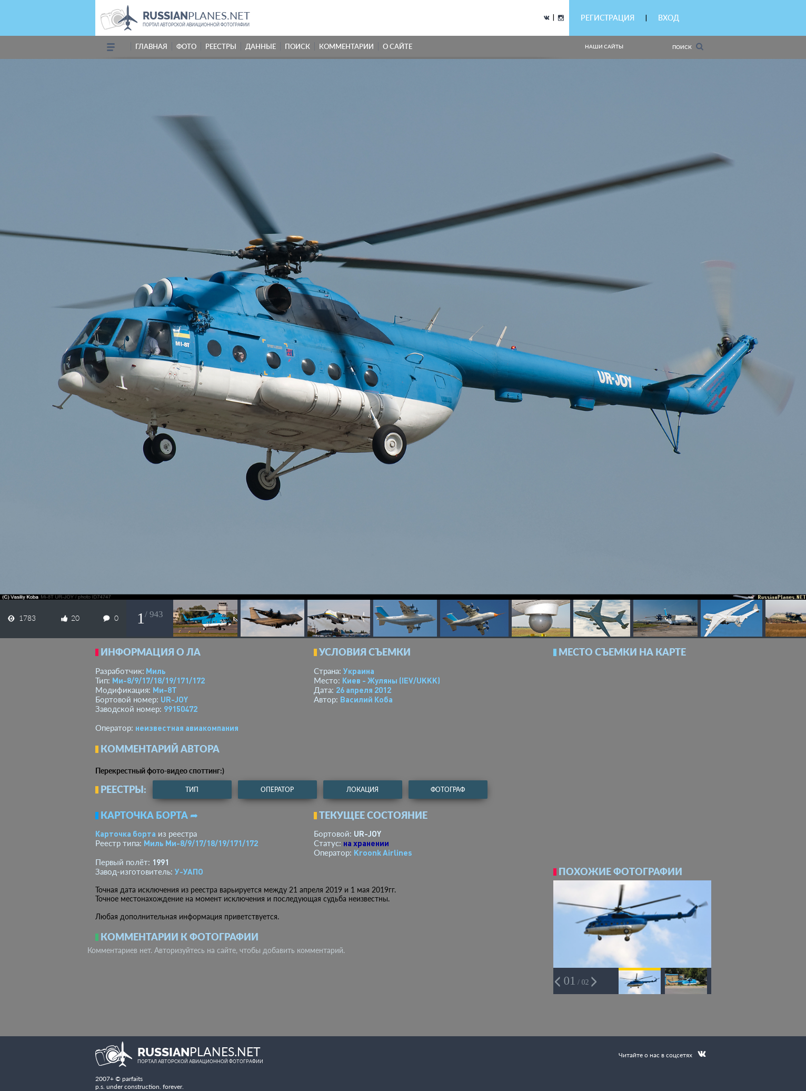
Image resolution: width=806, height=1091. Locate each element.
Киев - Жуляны (391, 680)
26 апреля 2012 (363, 690)
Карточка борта (125, 833)
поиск (297, 46)
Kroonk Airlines (383, 852)
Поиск (687, 47)
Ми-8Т (165, 690)
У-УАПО (189, 871)
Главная (151, 46)
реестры (220, 46)
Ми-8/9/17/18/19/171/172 (158, 680)
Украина (358, 671)
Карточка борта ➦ (149, 815)
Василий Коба (366, 699)
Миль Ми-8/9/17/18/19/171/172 (201, 843)
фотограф (448, 790)
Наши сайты (604, 46)
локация (362, 790)
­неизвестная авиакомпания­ (186, 727)
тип (191, 790)
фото (186, 46)
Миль (156, 671)
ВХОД (668, 17)
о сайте (397, 46)
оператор (277, 790)
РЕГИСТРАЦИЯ (607, 17)
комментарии (346, 46)
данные (260, 46)
